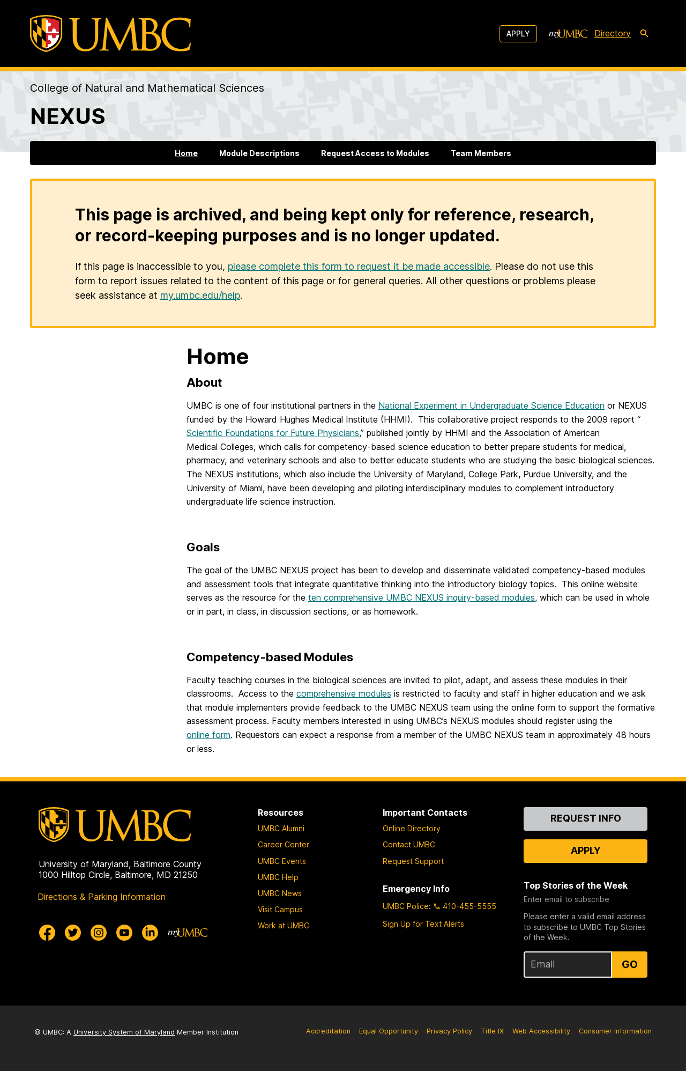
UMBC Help (278, 877)
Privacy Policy (449, 1031)
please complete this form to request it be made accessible (359, 266)
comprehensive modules (343, 693)
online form (208, 734)
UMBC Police (406, 906)
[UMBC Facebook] (47, 932)
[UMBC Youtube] (124, 932)
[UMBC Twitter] (73, 932)
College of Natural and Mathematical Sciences (147, 88)
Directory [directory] (612, 33)
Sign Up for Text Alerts (423, 923)
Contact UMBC (409, 844)
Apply (518, 33)
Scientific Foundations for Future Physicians (273, 432)
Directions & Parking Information (102, 896)
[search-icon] (644, 34)
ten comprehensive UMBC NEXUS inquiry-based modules (421, 597)
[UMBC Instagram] (98, 932)
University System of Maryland (124, 1032)
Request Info (585, 818)
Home (186, 153)
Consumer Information (615, 1031)
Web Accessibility (541, 1031)
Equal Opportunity (388, 1031)
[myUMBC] (568, 34)
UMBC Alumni (281, 828)
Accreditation (328, 1031)
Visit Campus (280, 909)
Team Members (481, 153)
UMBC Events (282, 861)
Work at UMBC (283, 925)
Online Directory (412, 828)
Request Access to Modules (375, 153)
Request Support (413, 861)
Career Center (283, 844)
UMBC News (280, 893)
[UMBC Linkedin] (150, 932)
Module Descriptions (259, 153)
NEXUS (68, 116)
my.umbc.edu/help (200, 295)
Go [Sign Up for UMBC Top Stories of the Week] (630, 964)
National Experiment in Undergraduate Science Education (491, 405)
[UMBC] (110, 33)
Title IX (492, 1031)
